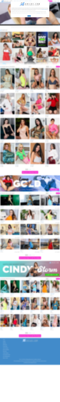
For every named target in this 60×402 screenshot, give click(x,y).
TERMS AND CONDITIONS (45, 9)
